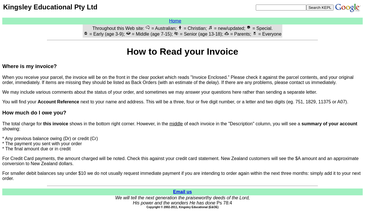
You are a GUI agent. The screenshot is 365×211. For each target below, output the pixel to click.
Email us (182, 191)
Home (175, 21)
